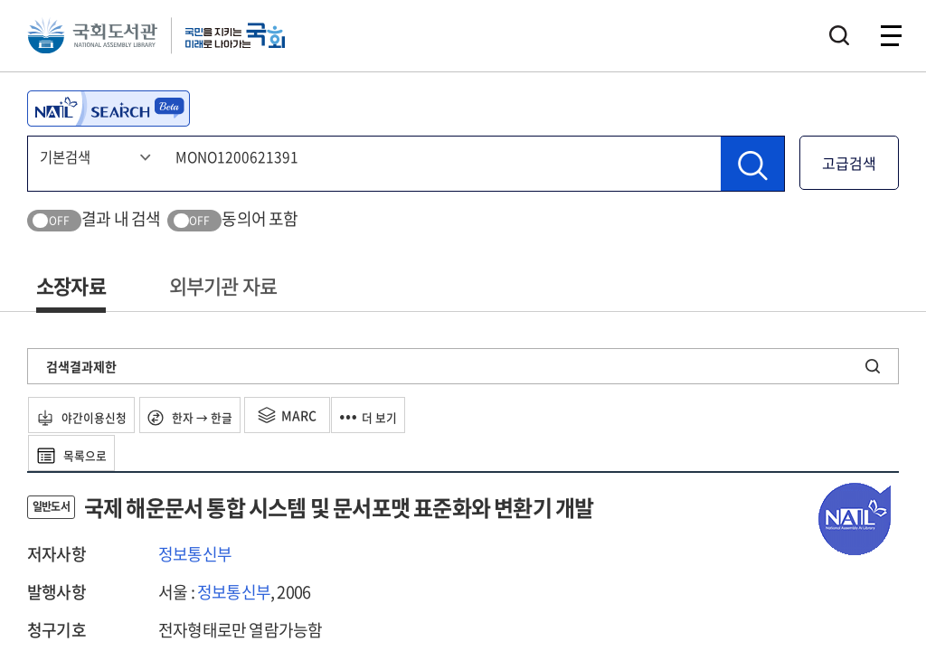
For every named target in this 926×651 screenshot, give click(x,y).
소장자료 (71, 285)
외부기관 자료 (223, 285)
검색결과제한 (81, 366)
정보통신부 (195, 554)
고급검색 (849, 163)
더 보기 (409, 415)
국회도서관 (99, 40)
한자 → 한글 (215, 415)
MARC (319, 415)
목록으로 (81, 453)
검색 (839, 40)
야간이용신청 (91, 415)
